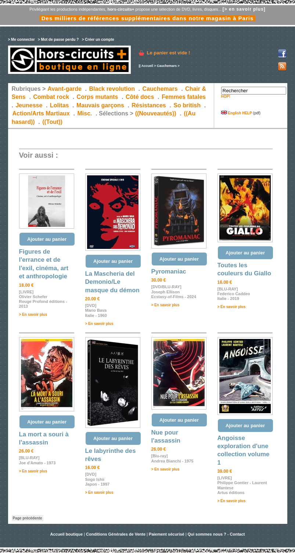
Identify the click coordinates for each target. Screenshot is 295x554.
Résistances (149, 105)
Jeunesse (28, 105)
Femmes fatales (184, 97)
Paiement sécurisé (166, 534)
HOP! (225, 96)
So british (187, 105)
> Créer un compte (98, 39)
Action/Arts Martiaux (41, 113)
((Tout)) (52, 122)
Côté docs (140, 97)
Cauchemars (167, 66)
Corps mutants (98, 97)
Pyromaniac (168, 271)
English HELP (236, 113)
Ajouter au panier (46, 239)
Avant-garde (64, 89)
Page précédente (27, 518)
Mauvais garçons (100, 105)
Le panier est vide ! (168, 53)
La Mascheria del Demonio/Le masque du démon (112, 282)
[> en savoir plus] (244, 9)
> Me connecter (21, 39)
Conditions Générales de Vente (115, 534)
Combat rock (51, 97)
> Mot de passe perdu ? (58, 39)
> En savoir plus (33, 314)
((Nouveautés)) (155, 113)
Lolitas (59, 105)
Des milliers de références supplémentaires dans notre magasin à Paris (148, 18)
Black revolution (111, 89)
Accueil (147, 66)
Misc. (85, 113)
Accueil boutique (67, 534)
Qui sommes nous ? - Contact (216, 534)
